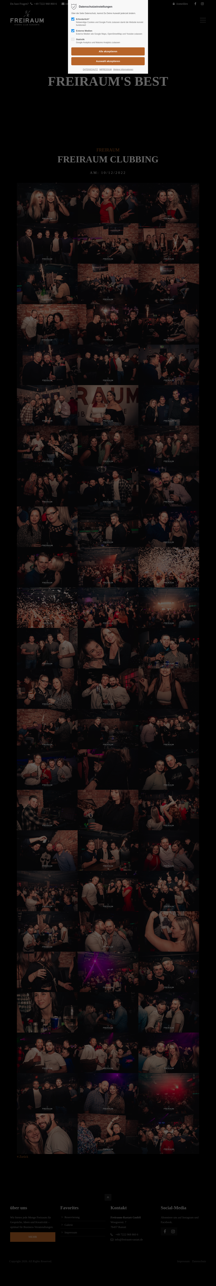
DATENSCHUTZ (90, 69)
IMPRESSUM (105, 69)
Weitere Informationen (123, 69)
